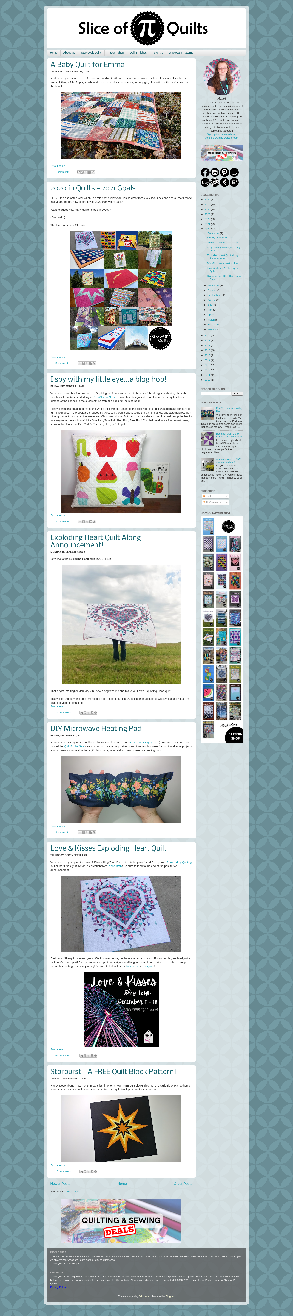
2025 (208, 204)
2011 (208, 374)
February (213, 324)
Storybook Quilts (91, 52)
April (210, 314)
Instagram (148, 966)
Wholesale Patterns (181, 52)
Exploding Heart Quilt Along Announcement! (95, 541)
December (214, 233)
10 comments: (63, 1171)
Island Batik (115, 866)
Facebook (132, 966)
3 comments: (63, 363)
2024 (208, 209)
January (212, 329)
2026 (208, 199)
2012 (208, 370)
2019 (208, 335)
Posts (207, 496)
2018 (208, 340)
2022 (208, 219)
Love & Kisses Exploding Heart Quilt (108, 849)
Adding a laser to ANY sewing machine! (228, 460)
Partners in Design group (142, 742)
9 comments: (63, 832)
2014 (208, 360)
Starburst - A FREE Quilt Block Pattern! (113, 1072)
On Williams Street (104, 397)
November (214, 285)
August (212, 300)
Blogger (170, 1296)
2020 (208, 229)
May (210, 309)
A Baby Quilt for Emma (87, 65)
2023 (208, 214)
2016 (208, 350)
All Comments (212, 502)
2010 (208, 379)
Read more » (57, 165)
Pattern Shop (115, 52)
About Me (69, 52)
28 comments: (63, 712)
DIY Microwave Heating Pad (95, 729)
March (211, 319)
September (214, 295)
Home (54, 52)
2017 (208, 345)
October (212, 290)
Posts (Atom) (73, 1191)
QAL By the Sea (74, 746)
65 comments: (63, 1055)
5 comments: (63, 521)
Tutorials (157, 52)
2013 (208, 365)
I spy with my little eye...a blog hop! (108, 380)
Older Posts (183, 1184)
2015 (208, 355)
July (210, 305)
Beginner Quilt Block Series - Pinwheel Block (229, 435)
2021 (208, 224)
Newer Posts (60, 1184)
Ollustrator (144, 1296)
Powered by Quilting (179, 862)
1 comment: (62, 172)
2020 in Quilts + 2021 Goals (92, 188)
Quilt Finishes (138, 52)
